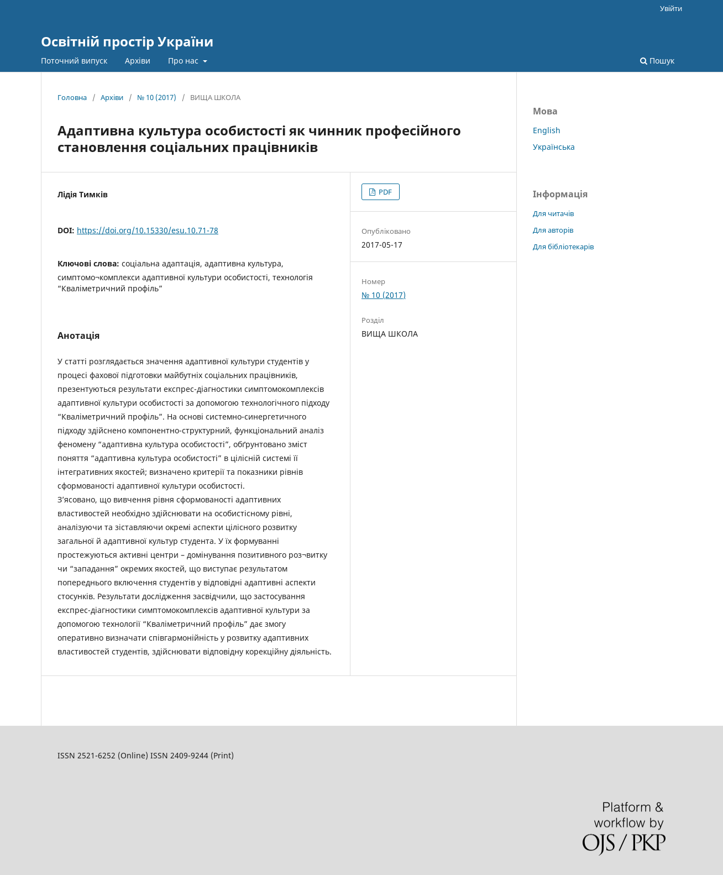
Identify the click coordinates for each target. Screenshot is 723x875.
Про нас (184, 60)
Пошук (657, 60)
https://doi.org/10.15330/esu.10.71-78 (147, 230)
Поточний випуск (74, 60)
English (546, 130)
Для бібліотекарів (563, 247)
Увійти (671, 8)
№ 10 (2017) (156, 97)
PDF (384, 192)
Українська (554, 147)
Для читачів (553, 213)
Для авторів (553, 230)
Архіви (137, 60)
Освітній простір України (127, 41)
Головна (72, 97)
